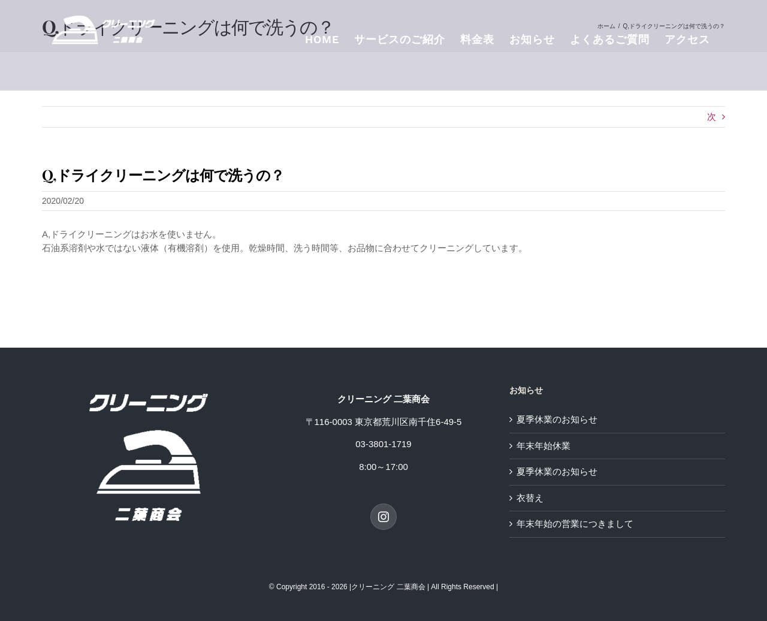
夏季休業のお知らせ (557, 419)
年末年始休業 (543, 446)
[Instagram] (383, 517)
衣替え (530, 498)
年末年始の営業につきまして (575, 523)
